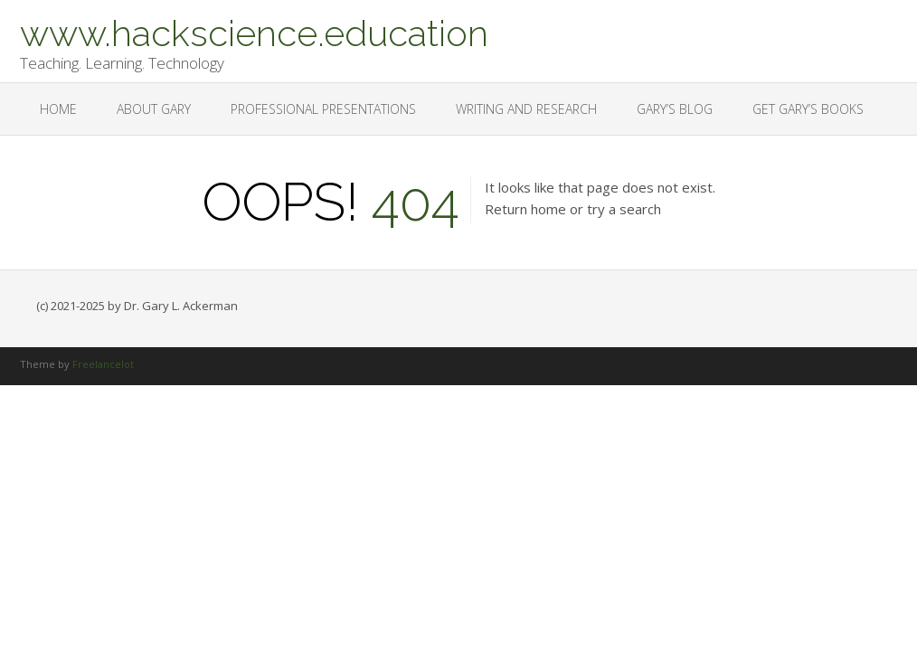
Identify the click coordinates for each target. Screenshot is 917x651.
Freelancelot (103, 364)
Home (58, 109)
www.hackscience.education (254, 32)
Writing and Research (526, 109)
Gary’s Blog (675, 109)
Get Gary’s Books (808, 109)
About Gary (154, 109)
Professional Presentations (323, 109)
